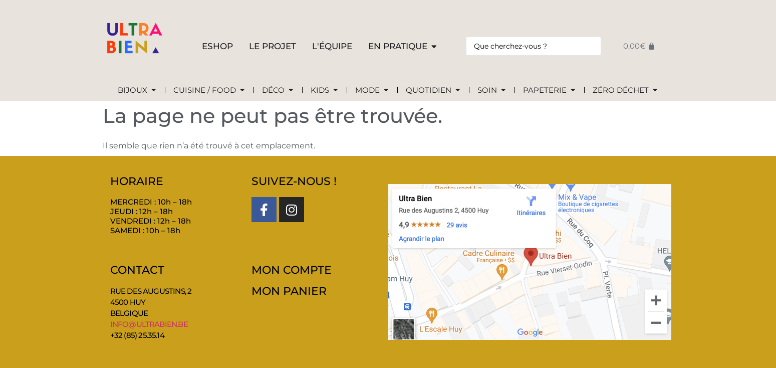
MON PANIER (289, 291)
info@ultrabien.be (149, 324)
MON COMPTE (291, 270)
